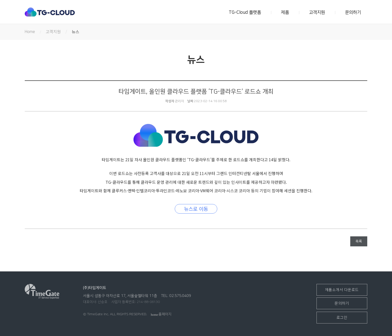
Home (30, 32)
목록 (359, 241)
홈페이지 (161, 314)
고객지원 (317, 12)
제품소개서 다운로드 (342, 290)
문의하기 (353, 12)
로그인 (342, 317)
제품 (285, 12)
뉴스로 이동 (196, 208)
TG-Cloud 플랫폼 (245, 12)
